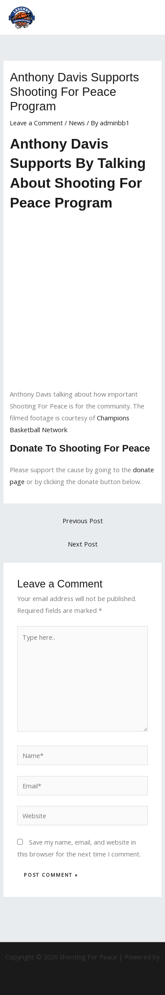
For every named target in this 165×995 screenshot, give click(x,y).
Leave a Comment (36, 122)
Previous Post (82, 520)
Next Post (83, 543)
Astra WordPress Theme (82, 968)
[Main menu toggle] (147, 17)
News (77, 122)
